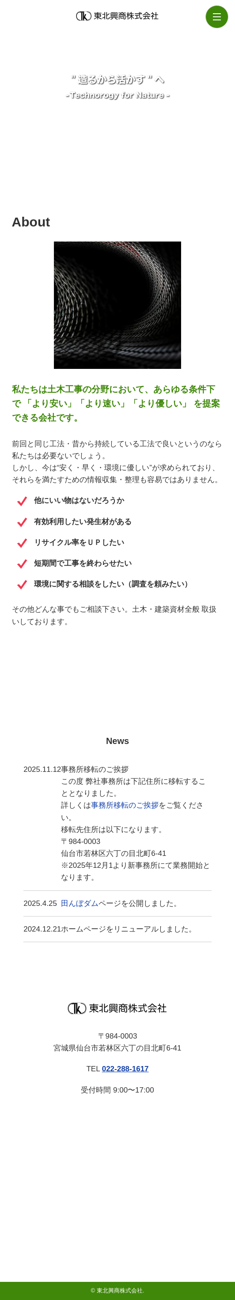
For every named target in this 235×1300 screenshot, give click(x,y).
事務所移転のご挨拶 (125, 805)
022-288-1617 (125, 1069)
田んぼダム (80, 903)
